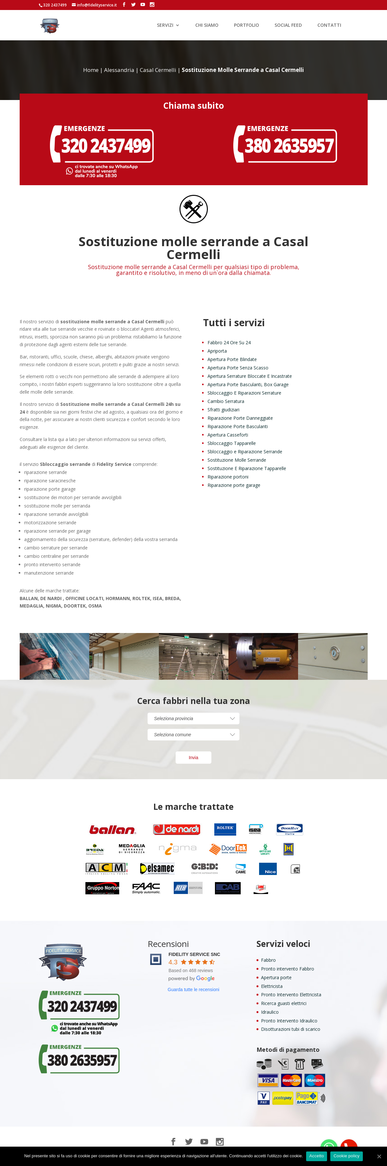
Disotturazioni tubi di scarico (290, 1029)
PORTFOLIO (246, 25)
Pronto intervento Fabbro (287, 969)
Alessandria (119, 70)
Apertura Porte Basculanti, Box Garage (248, 384)
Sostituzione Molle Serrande (237, 460)
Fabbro (268, 960)
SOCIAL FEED (288, 25)
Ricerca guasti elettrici (283, 1003)
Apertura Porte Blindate (232, 359)
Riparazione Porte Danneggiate (240, 418)
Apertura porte (276, 977)
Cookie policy (347, 1155)
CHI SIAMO (206, 25)
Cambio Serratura (226, 401)
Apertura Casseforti (228, 435)
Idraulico (270, 1012)
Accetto (316, 1155)
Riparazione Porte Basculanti (238, 426)
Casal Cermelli (158, 70)
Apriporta (217, 351)
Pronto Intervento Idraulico (289, 1021)
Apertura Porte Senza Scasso (238, 368)
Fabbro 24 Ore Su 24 (229, 342)
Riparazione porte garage (234, 485)
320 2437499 (55, 5)
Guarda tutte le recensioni (193, 989)
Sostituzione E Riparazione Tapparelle (247, 468)
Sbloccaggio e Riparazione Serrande (245, 451)
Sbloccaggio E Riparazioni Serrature (244, 393)
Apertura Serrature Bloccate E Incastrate (250, 376)
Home (91, 70)
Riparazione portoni (228, 477)
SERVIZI (165, 25)
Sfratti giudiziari (223, 410)
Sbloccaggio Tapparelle (232, 443)
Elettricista (272, 986)
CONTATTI (329, 25)
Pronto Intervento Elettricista (291, 994)
